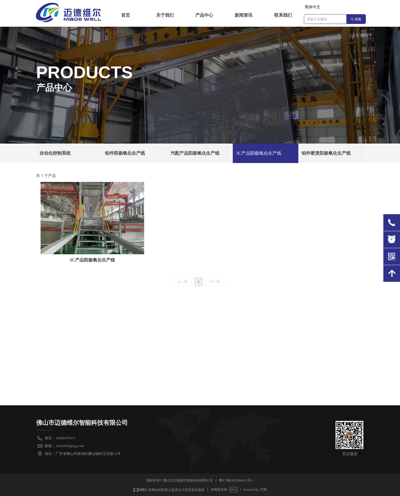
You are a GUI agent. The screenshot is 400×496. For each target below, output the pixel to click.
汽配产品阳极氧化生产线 (195, 153)
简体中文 (312, 7)
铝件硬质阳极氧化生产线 (326, 153)
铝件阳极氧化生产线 (125, 153)
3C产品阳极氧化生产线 (258, 153)
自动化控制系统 (55, 153)
